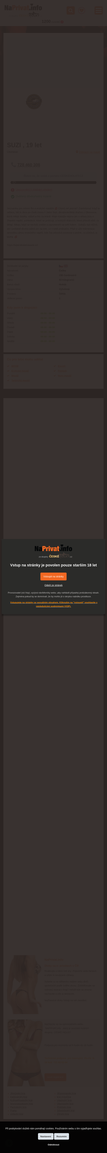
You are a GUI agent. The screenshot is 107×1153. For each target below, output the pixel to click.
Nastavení (45, 1136)
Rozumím (61, 1136)
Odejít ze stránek (53, 585)
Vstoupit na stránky (53, 576)
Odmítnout (53, 1144)
